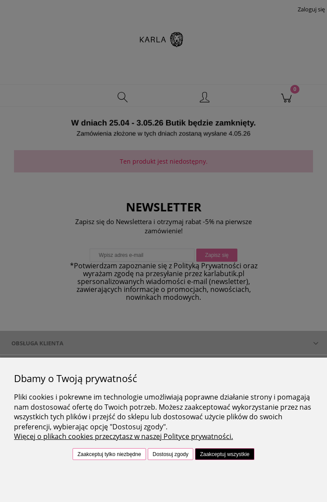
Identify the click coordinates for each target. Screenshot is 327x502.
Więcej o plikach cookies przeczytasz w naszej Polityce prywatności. (123, 436)
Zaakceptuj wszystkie (224, 454)
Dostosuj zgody (170, 454)
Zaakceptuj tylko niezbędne (109, 454)
